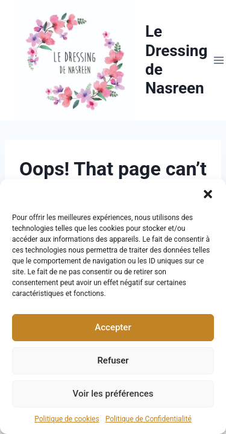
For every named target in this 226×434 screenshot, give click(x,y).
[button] (208, 194)
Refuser (112, 360)
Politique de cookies (66, 419)
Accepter (113, 327)
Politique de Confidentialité (148, 419)
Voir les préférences (113, 393)
